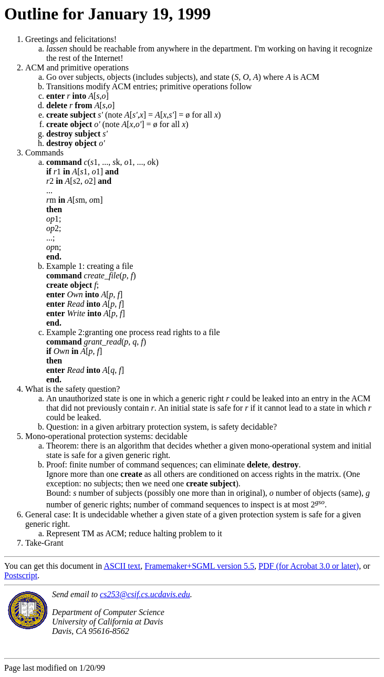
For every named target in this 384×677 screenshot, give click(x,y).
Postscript (20, 575)
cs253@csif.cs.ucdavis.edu (145, 594)
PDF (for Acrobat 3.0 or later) (308, 565)
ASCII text (121, 565)
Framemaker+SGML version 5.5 (199, 565)
